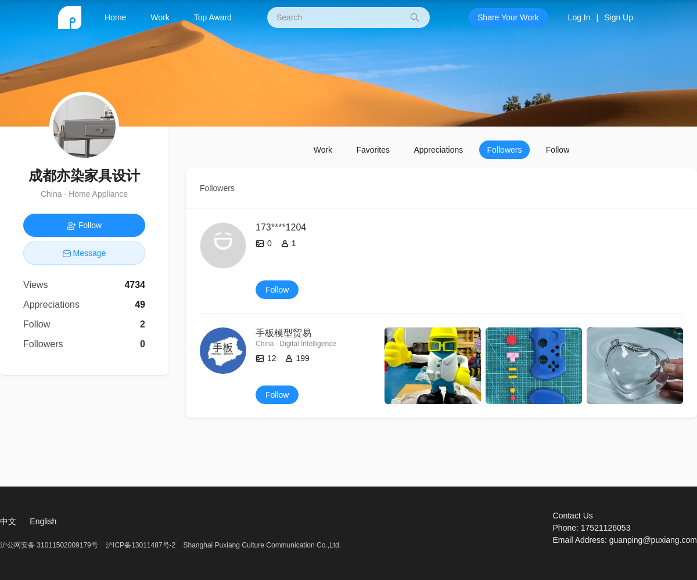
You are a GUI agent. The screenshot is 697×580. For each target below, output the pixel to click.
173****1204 (281, 227)
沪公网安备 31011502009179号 (50, 545)
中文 (8, 521)
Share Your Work (508, 17)
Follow (557, 149)
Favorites (373, 149)
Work (159, 17)
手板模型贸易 (283, 333)
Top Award (213, 17)
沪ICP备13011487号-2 (140, 545)
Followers (504, 149)
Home (115, 17)
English (43, 521)
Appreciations (438, 149)
